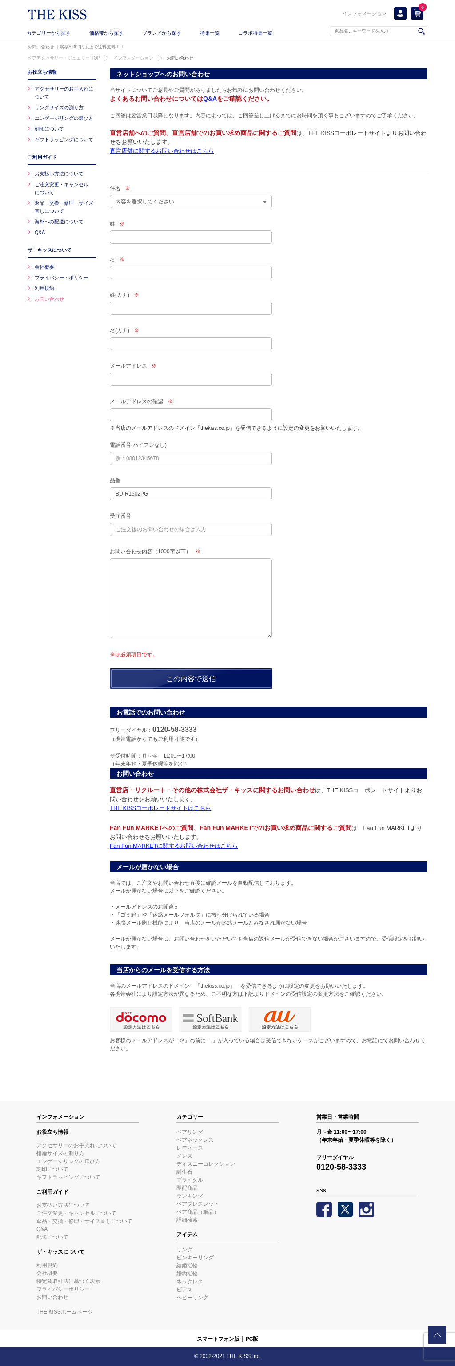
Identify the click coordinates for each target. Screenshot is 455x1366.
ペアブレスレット (197, 1204)
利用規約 (44, 288)
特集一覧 (210, 33)
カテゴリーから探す (49, 33)
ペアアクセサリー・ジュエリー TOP (64, 58)
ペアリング (189, 1132)
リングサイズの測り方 (59, 107)
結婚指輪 (187, 1266)
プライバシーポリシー (63, 1289)
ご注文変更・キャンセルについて (76, 1213)
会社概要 (44, 267)
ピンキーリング (195, 1258)
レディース (189, 1148)
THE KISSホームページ (64, 1312)
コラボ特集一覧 (255, 33)
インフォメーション (365, 13)
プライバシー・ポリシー (61, 277)
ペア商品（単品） (197, 1212)
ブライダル (189, 1180)
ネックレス (189, 1282)
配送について (52, 1237)
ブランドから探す (161, 33)
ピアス (184, 1290)
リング (184, 1250)
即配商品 (187, 1188)
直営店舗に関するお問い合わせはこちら (162, 150)
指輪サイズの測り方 (60, 1153)
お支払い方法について (59, 173)
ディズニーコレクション (205, 1164)
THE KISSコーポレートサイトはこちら (160, 808)
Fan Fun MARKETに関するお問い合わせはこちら (174, 845)
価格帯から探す (106, 33)
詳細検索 (187, 1220)
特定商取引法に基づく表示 (68, 1281)
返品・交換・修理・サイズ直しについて (84, 1221)
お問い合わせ (180, 58)
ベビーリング (192, 1298)
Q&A (210, 98)
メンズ (184, 1156)
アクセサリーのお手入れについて (76, 1145)
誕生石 (184, 1172)
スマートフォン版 (218, 1339)
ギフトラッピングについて (64, 139)
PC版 (252, 1339)
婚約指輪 (187, 1274)
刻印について (49, 128)
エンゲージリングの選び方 (64, 118)
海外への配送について (59, 221)
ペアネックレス (195, 1140)
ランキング (189, 1196)
